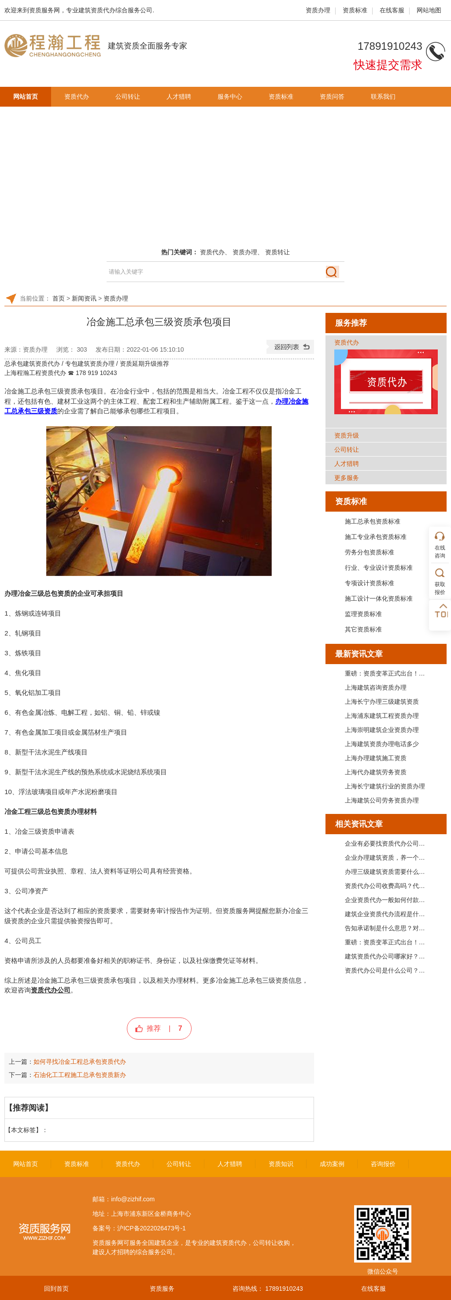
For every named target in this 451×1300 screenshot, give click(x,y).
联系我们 (383, 96)
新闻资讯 (84, 298)
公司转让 (127, 96)
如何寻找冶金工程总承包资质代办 (79, 1061)
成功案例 (332, 1163)
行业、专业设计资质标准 (379, 567)
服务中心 (230, 96)
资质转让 (277, 252)
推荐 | (164, 1028)
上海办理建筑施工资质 (376, 757)
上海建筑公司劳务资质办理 (382, 800)
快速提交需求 (388, 64)
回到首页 (56, 1288)
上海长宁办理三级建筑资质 (382, 701)
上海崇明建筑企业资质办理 (382, 729)
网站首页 (25, 96)
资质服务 (162, 1288)
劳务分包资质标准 (369, 552)
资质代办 (76, 96)
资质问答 (332, 96)
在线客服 (392, 10)
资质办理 (318, 10)
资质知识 (281, 1163)
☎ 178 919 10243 (92, 372)
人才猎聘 (178, 96)
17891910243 (284, 1288)
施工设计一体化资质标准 (379, 598)
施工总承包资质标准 (372, 521)
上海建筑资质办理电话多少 (382, 743)
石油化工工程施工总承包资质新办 (79, 1074)
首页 (58, 298)
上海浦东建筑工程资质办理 (382, 715)
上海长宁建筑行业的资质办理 (385, 786)
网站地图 (429, 10)
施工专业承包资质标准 (376, 536)
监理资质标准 (363, 613)
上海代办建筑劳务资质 (376, 772)
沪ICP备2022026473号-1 (151, 1228)
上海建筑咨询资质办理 (376, 687)
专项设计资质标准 (369, 583)
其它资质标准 (363, 629)
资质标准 (355, 10)
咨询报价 (383, 1163)
